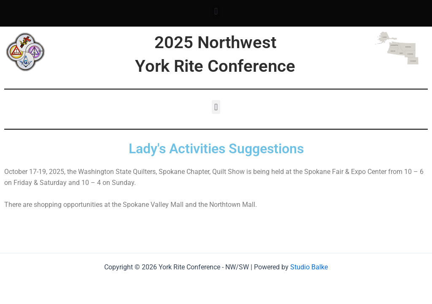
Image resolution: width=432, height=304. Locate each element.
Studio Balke (309, 267)
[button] (216, 11)
